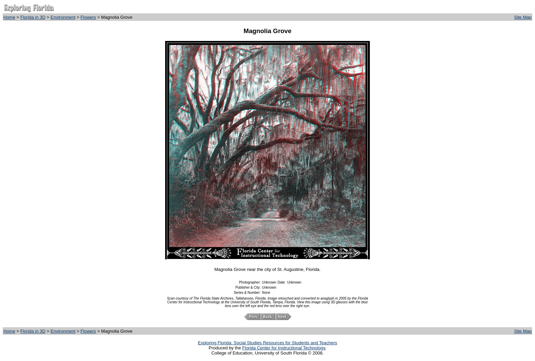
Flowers (88, 17)
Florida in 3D (33, 17)
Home (9, 17)
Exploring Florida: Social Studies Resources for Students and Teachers (267, 342)
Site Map (523, 17)
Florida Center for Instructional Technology (283, 347)
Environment (62, 17)
